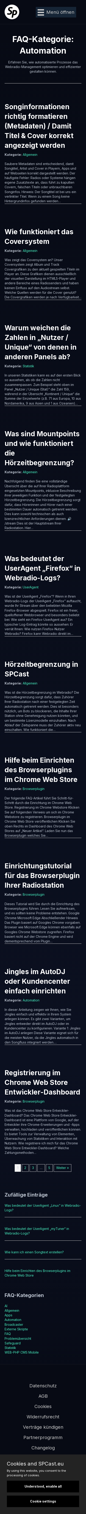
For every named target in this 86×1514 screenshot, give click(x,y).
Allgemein (30, 155)
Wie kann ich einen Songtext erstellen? (34, 1252)
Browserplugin (33, 789)
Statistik (28, 366)
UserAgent (31, 587)
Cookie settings (43, 1501)
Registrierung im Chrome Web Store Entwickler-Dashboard (42, 1082)
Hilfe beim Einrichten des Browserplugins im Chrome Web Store (41, 770)
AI (6, 1306)
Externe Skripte (16, 1329)
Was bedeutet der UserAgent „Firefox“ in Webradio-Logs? (42, 568)
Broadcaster (14, 1324)
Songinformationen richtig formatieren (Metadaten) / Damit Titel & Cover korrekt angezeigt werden (39, 126)
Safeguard (13, 1343)
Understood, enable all (43, 1486)
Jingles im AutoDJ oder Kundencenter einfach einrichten (37, 981)
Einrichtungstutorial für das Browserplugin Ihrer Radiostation (42, 875)
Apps (8, 1315)
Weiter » (62, 1168)
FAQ (8, 1334)
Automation (31, 1000)
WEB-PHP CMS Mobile (22, 1352)
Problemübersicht (18, 1338)
